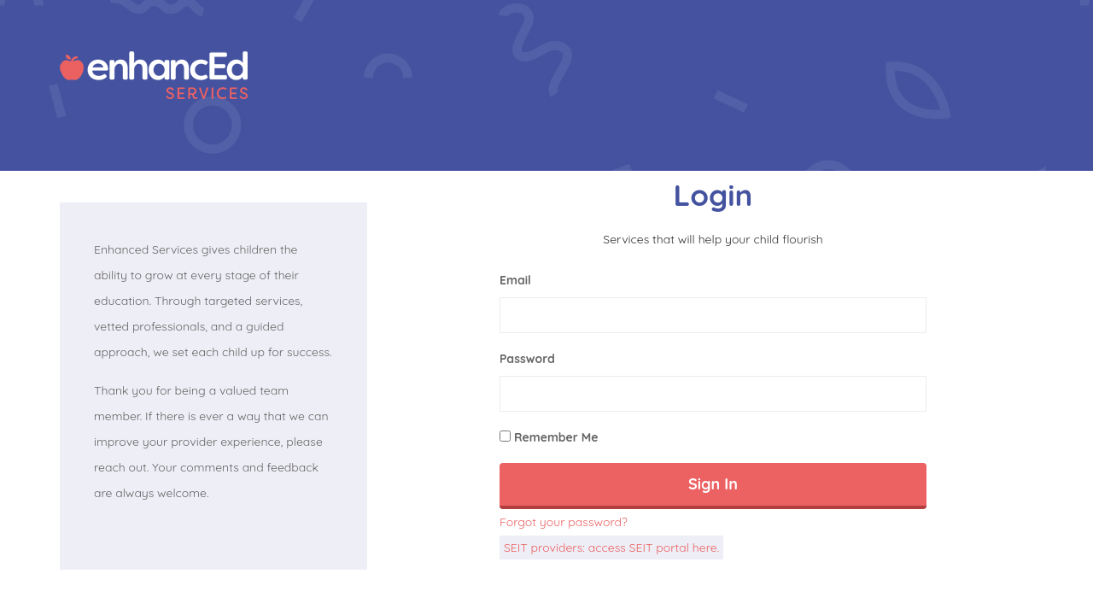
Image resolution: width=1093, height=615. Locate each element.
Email (515, 280)
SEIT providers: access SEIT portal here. (611, 547)
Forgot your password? (564, 522)
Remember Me (549, 437)
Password (527, 358)
